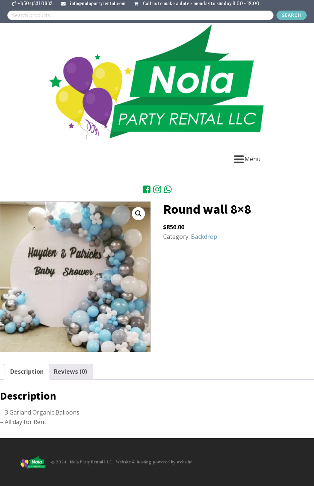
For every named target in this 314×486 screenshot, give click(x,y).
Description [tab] (27, 372)
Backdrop (204, 237)
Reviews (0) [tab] (70, 372)
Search (291, 15)
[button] (138, 213)
